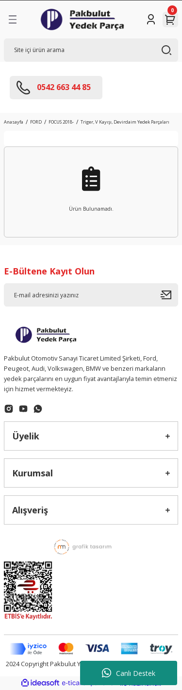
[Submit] (169, 295)
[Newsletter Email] (91, 295)
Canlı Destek (128, 673)
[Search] (91, 50)
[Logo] (82, 19)
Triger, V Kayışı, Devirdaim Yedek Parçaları (125, 122)
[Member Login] (151, 19)
